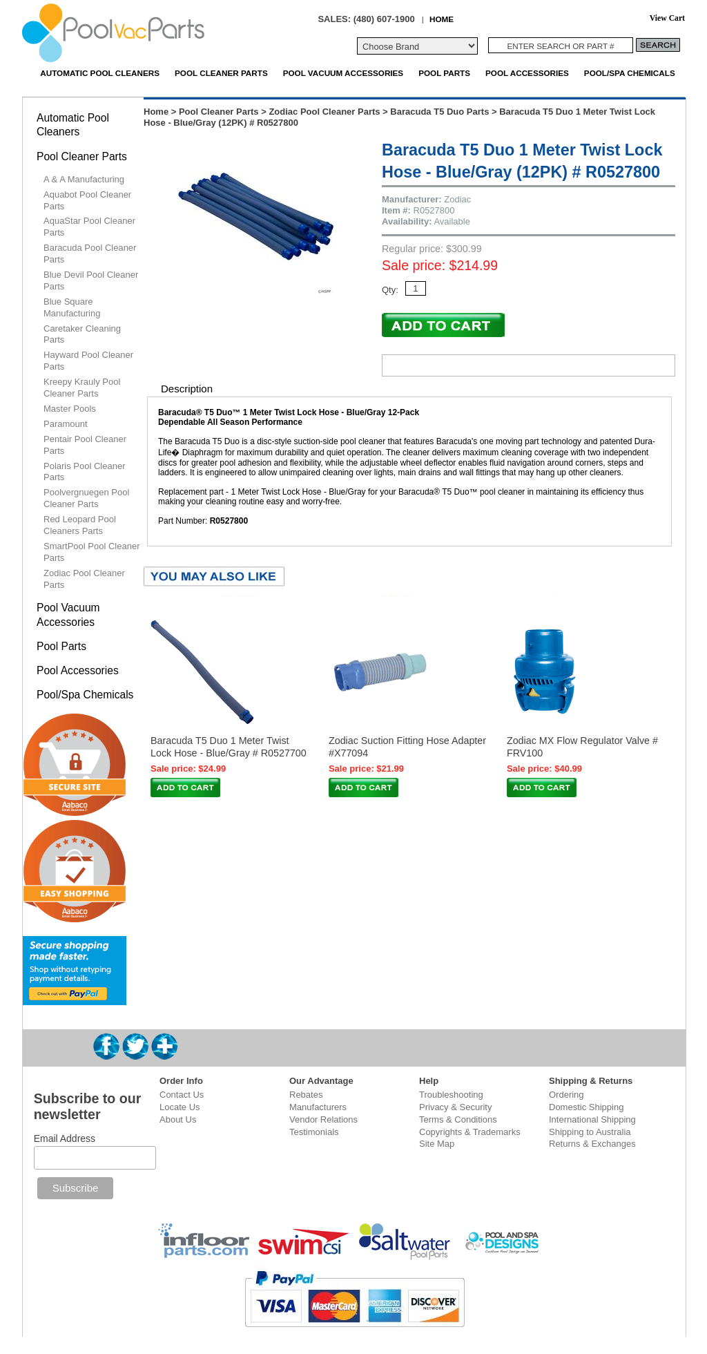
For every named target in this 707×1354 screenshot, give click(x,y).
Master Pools (69, 408)
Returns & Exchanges (592, 1143)
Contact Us (181, 1094)
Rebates (305, 1094)
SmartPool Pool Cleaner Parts (91, 552)
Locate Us (179, 1107)
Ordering (566, 1094)
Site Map (436, 1143)
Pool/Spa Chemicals (629, 72)
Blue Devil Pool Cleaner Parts (90, 280)
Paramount (65, 424)
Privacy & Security (455, 1107)
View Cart (667, 18)
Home (156, 111)
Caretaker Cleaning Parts (82, 334)
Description (187, 388)
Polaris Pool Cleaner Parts (84, 472)
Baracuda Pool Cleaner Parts (89, 253)
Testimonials (314, 1132)
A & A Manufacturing (83, 179)
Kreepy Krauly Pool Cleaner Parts (81, 387)
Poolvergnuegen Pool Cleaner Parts (86, 498)
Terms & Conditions (458, 1119)
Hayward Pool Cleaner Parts (88, 361)
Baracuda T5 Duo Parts (439, 111)
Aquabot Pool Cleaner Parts (87, 200)
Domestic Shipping (586, 1107)
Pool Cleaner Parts (221, 72)
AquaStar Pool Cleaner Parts (89, 227)
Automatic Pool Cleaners (99, 72)
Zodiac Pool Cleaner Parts (324, 111)
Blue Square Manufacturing (71, 307)
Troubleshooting (451, 1094)
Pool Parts (444, 72)
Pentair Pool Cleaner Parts (84, 445)
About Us (177, 1119)
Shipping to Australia (590, 1132)
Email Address (64, 1138)
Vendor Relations (323, 1119)
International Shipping (592, 1119)
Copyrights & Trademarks (470, 1132)
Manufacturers (318, 1107)
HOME (441, 19)
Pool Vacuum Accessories (343, 72)
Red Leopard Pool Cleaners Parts (79, 525)
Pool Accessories (527, 72)
